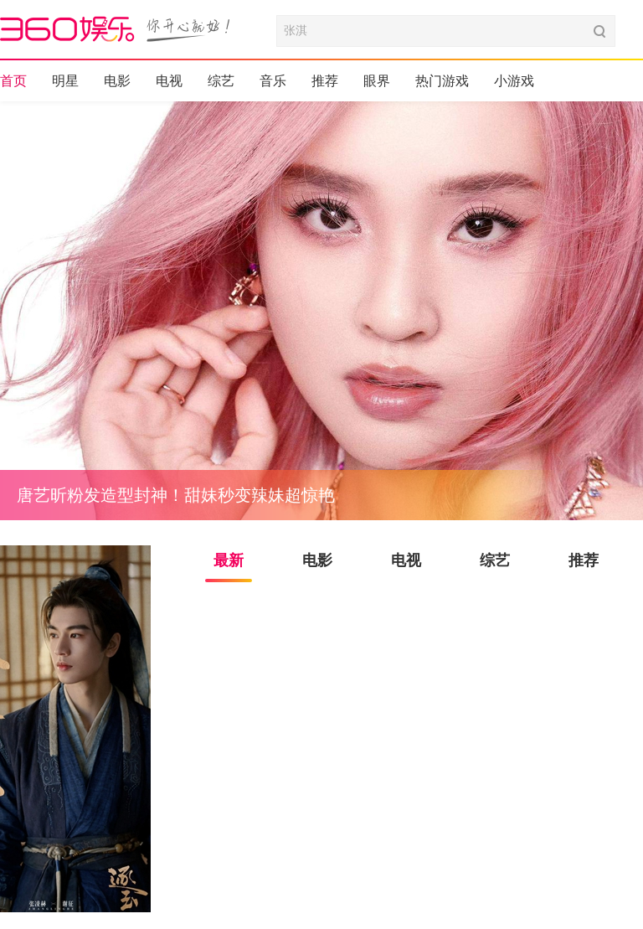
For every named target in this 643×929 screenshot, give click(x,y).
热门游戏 (442, 81)
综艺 (221, 81)
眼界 (376, 81)
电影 (117, 81)
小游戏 (514, 81)
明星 (65, 81)
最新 (228, 560)
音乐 (273, 81)
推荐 (324, 81)
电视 (169, 81)
